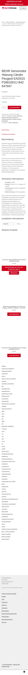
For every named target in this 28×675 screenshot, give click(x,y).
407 (8, 115)
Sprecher (4, 496)
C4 (2, 434)
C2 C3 (3, 431)
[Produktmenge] (4, 107)
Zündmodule (5, 516)
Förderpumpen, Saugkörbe (8, 403)
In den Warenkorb (14, 107)
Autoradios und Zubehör (8, 383)
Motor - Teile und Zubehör (8, 531)
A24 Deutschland (7, 664)
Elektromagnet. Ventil (7, 393)
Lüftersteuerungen (6, 474)
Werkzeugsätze (5, 539)
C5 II (3, 438)
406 (2, 418)
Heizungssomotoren (20, 22)
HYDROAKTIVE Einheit (7, 454)
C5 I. (3, 436)
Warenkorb (22, 671)
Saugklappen (5, 486)
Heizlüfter (4, 406)
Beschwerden (5, 611)
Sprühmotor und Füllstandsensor (10, 499)
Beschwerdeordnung (7, 619)
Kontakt (4, 596)
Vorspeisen (4, 509)
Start (3, 22)
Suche (14, 672)
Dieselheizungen (6, 388)
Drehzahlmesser (6, 391)
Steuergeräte (5, 501)
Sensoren (4, 491)
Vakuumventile (5, 506)
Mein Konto (4, 672)
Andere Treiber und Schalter (9, 378)
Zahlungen (4, 608)
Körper (3, 526)
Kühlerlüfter (5, 464)
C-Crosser (4, 428)
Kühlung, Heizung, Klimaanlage (9, 529)
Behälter (4, 366)
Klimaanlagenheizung (7, 459)
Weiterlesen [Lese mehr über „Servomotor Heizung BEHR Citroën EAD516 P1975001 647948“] (14, 273)
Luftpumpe (4, 476)
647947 (10, 122)
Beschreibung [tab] (5, 130)
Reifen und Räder (6, 536)
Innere (3, 524)
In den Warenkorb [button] (14, 314)
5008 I (3, 421)
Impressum (5, 602)
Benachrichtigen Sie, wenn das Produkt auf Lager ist (14, 268)
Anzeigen (4, 381)
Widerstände (5, 511)
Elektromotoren (5, 396)
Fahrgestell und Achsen (8, 519)
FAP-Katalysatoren (6, 521)
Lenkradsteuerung (6, 469)
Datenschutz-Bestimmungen (9, 613)
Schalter (4, 489)
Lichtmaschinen (6, 471)
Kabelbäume (5, 456)
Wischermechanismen (7, 514)
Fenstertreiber (5, 401)
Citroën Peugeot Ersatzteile (9, 593)
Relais (3, 484)
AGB (3, 599)
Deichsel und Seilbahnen (8, 368)
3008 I (3, 411)
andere (3, 376)
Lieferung (4, 605)
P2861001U (15, 122)
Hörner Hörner (5, 451)
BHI (3, 386)
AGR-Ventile (5, 373)
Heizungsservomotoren (12, 117)
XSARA (3, 448)
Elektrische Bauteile (9, 22)
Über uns (4, 622)
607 (2, 423)
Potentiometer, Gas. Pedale (8, 481)
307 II (3, 413)
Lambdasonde (5, 466)
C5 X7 (4, 23)
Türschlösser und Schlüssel (9, 504)
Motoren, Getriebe (6, 534)
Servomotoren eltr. (6, 494)
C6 (2, 444)
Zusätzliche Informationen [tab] (8, 134)
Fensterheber (5, 398)
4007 (3, 416)
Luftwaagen (5, 479)
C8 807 (3, 446)
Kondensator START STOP (8, 461)
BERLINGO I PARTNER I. (8, 426)
